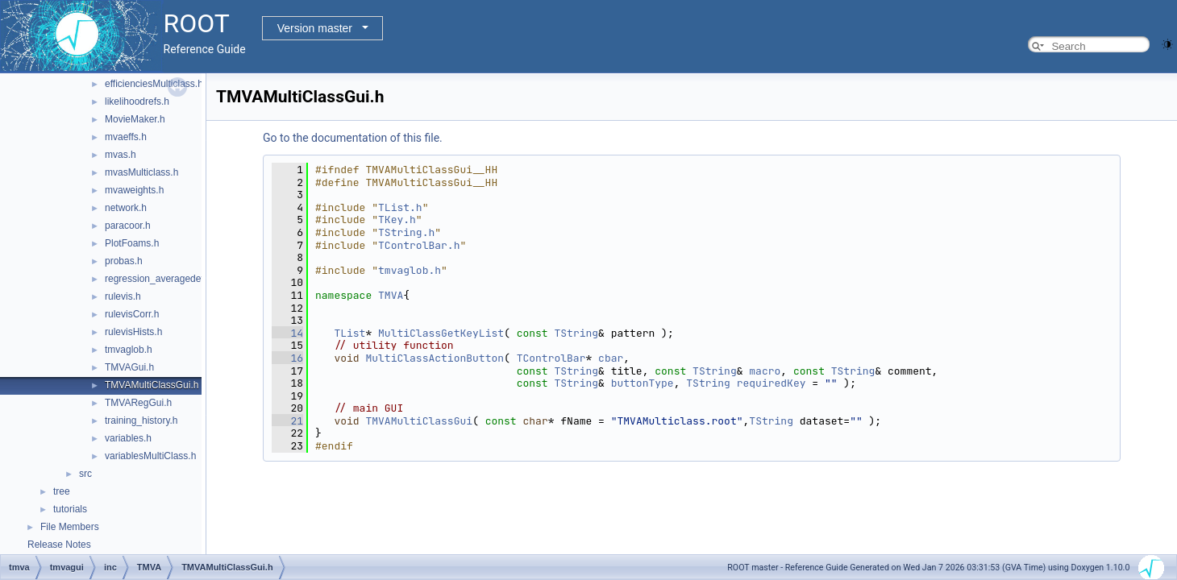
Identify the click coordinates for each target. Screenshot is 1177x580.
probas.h (124, 261)
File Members (69, 526)
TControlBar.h (419, 245)
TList (349, 333)
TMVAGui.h (129, 367)
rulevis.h (123, 296)
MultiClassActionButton (434, 358)
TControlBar (551, 358)
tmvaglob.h (128, 349)
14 (287, 333)
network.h (126, 207)
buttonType (642, 383)
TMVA (390, 295)
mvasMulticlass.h (141, 172)
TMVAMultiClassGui (418, 421)
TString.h (406, 232)
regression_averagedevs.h (161, 278)
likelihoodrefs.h (137, 101)
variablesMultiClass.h (150, 456)
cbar (610, 358)
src (85, 473)
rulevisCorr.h (132, 314)
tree (61, 491)
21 (287, 421)
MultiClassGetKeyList (441, 333)
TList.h (400, 207)
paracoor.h (128, 225)
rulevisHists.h (133, 332)
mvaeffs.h (126, 137)
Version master (314, 28)
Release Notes (59, 544)
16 (287, 358)
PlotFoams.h (132, 243)
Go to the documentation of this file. (353, 137)
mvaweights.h (134, 190)
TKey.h (397, 219)
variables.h (128, 438)
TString (577, 333)
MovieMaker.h (135, 119)
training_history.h (141, 420)
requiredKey (771, 383)
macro (764, 371)
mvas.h (120, 154)
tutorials (70, 509)
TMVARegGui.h (138, 402)
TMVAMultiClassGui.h (151, 385)
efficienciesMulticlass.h (154, 83)
